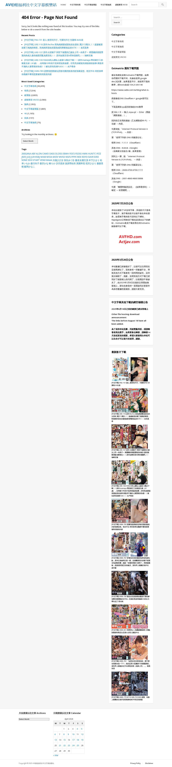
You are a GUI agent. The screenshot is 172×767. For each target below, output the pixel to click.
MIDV (55, 156)
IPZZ (98, 153)
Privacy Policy (135, 763)
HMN (84, 153)
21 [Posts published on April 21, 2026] (60, 745)
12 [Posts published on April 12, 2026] (82, 734)
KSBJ (37, 156)
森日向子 (35, 163)
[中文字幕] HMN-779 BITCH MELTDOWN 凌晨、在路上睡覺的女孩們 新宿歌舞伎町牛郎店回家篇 (131, 698)
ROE (79, 156)
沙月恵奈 (60, 163)
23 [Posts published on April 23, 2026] (69, 745)
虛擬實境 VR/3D (121, 4)
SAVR (90, 156)
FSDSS (78, 153)
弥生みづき (69, 160)
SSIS (30, 160)
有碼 (26, 90)
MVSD (62, 156)
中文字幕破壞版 (90, 4)
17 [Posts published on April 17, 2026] (73, 740)
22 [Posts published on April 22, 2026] (64, 745)
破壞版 (27, 95)
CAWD (45, 153)
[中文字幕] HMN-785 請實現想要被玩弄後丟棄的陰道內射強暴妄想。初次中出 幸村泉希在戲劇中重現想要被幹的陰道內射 (131, 527)
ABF (33, 153)
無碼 (26, 104)
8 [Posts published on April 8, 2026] (63, 734)
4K (25, 113)
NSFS (68, 156)
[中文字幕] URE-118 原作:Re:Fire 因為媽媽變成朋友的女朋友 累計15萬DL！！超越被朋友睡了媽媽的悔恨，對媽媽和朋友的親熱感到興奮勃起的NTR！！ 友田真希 (131, 417)
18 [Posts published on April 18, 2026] (78, 740)
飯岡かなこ (29, 166)
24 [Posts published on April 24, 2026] (73, 745)
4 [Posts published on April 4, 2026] (77, 729)
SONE (24, 160)
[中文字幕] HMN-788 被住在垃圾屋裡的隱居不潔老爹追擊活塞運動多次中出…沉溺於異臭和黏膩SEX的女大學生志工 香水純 (131, 599)
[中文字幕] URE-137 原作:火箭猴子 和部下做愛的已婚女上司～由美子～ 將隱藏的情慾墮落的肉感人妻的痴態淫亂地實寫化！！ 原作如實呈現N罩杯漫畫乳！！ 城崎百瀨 (131, 453)
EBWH (66, 153)
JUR (33, 156)
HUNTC (92, 153)
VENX (43, 160)
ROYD (85, 156)
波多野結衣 (70, 163)
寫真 (26, 118)
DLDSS (58, 153)
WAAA (49, 160)
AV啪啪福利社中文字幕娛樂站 (43, 763)
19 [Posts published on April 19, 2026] (82, 740)
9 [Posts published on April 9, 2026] (68, 734)
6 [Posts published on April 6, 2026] (55, 734)
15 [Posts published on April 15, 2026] (64, 740)
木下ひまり (94, 160)
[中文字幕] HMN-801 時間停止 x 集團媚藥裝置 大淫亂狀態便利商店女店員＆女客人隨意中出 (131, 631)
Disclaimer (149, 763)
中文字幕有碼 (75, 4)
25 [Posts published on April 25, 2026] (78, 745)
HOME (63, 4)
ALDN (39, 153)
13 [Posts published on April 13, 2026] (56, 740)
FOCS (72, 153)
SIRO (96, 156)
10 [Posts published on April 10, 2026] (73, 734)
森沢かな (44, 163)
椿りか (52, 163)
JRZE (24, 156)
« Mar (55, 755)
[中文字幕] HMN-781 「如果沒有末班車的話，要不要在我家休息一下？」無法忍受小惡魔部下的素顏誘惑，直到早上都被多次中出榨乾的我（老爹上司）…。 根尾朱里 (131, 665)
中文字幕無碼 (106, 4)
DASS (52, 153)
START (36, 160)
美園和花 (80, 163)
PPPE (74, 156)
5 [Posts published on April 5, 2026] (81, 729)
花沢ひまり (90, 163)
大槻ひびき (58, 160)
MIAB (43, 156)
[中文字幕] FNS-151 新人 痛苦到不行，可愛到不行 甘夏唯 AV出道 (53, 39)
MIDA (49, 156)
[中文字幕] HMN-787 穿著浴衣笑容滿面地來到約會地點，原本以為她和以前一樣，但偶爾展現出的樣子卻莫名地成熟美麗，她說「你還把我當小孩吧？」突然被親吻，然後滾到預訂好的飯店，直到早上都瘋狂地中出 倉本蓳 (131, 563)
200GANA (26, 153)
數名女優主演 (81, 160)
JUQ (29, 156)
